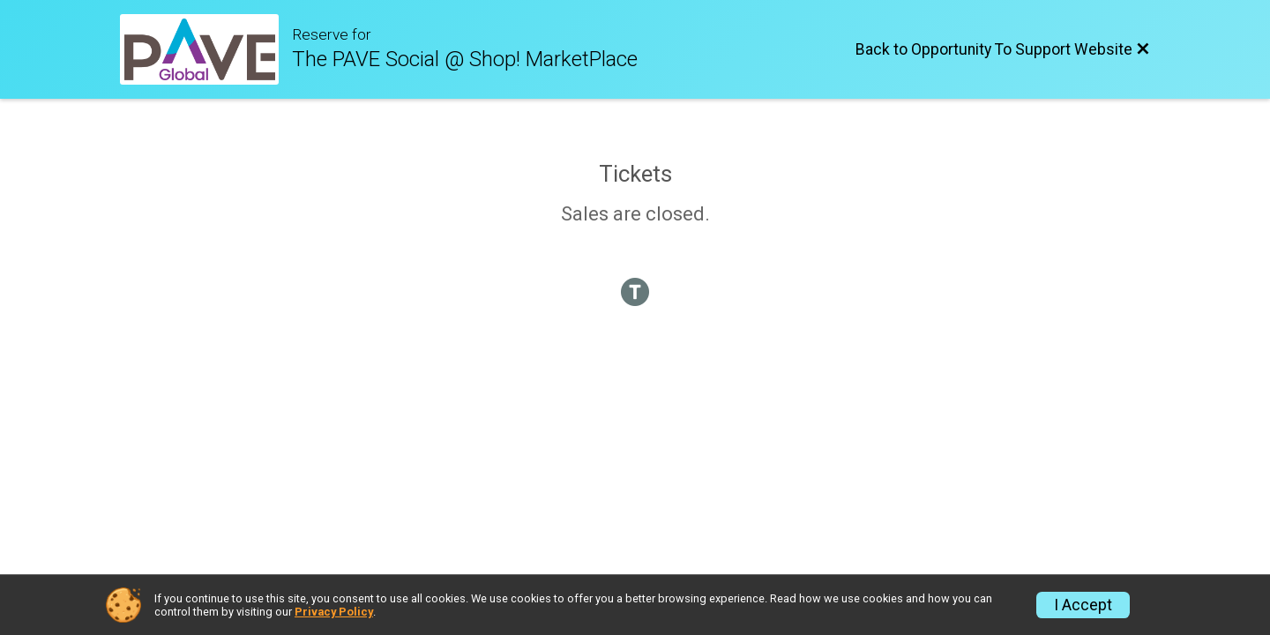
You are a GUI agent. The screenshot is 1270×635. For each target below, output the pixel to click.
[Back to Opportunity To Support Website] (1002, 49)
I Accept (1083, 605)
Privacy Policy (334, 611)
